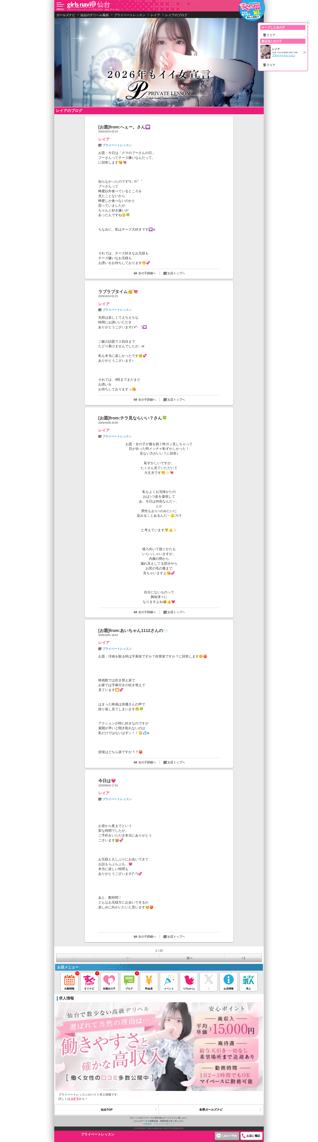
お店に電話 (253, 1135)
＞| (243, 958)
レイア (104, 139)
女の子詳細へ (147, 273)
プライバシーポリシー (164, 1124)
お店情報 (229, 981)
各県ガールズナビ (211, 1109)
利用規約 (147, 1124)
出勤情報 (69, 981)
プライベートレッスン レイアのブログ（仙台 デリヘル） (93, 9)
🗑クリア (269, 35)
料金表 (149, 981)
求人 (248, 981)
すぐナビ (89, 981)
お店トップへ (176, 273)
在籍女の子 (109, 981)
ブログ (129, 981)
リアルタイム (189, 981)
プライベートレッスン (117, 145)
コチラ (74, 1098)
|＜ (75, 958)
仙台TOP (107, 1109)
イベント (169, 981)
